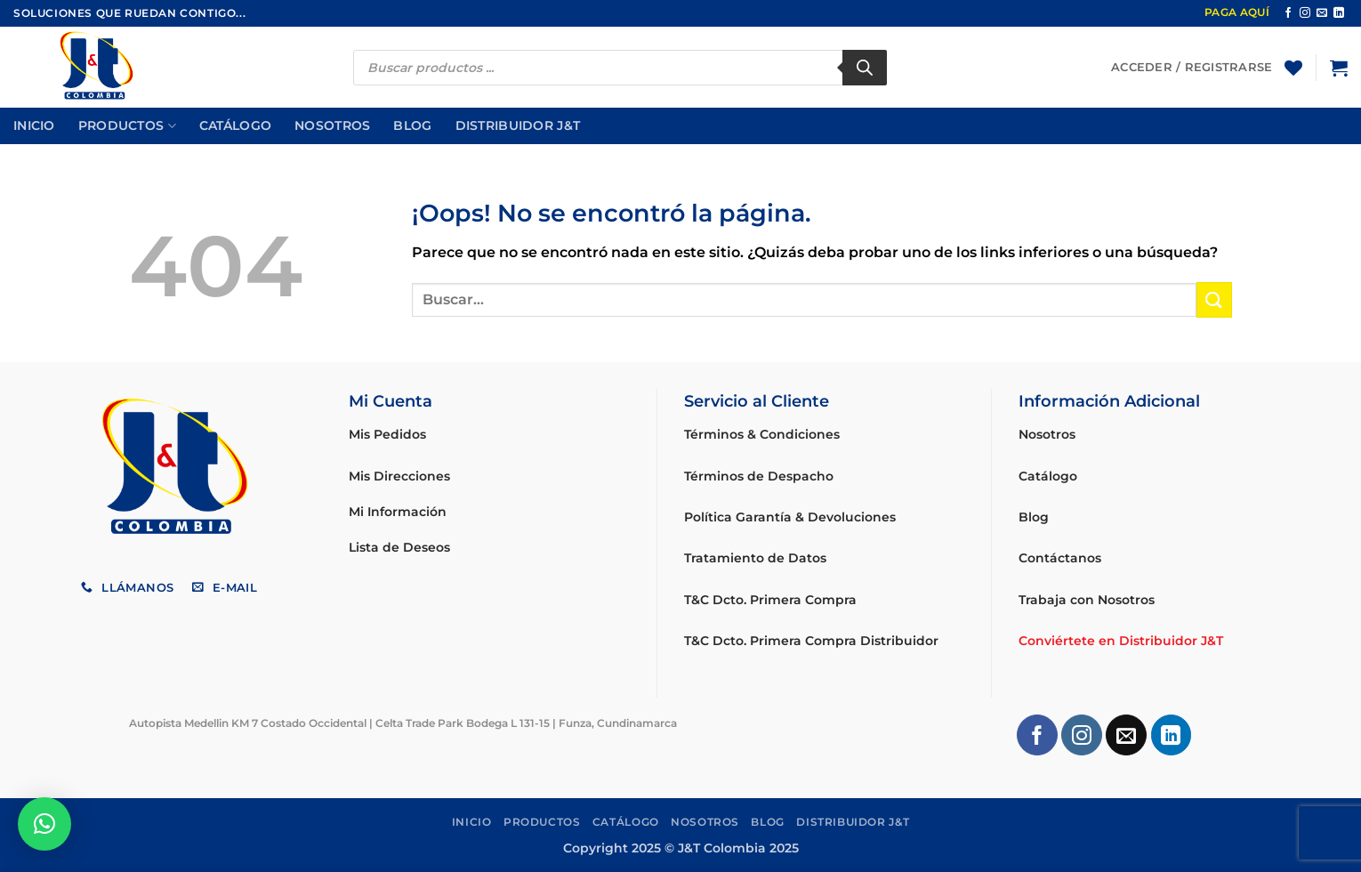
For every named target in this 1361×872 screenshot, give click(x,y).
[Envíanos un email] (1322, 13)
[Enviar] (1214, 299)
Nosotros (332, 125)
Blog (412, 125)
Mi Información (398, 512)
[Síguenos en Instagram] (1305, 13)
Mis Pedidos (387, 434)
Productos (127, 125)
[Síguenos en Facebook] (1288, 13)
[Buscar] (864, 67)
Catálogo (235, 125)
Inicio (34, 125)
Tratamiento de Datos (755, 558)
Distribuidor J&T (518, 125)
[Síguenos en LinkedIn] (1338, 13)
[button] (1339, 67)
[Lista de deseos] (1293, 67)
